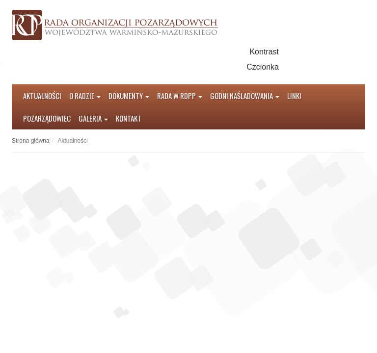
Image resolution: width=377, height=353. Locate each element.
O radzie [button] (85, 95)
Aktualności (42, 95)
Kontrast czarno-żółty (341, 51)
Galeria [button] (93, 118)
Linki (294, 95)
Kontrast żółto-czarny (324, 51)
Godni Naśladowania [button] (244, 95)
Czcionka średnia (308, 67)
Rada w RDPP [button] (179, 95)
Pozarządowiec (47, 118)
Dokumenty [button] (128, 95)
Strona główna (31, 140)
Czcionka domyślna (291, 67)
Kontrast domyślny (291, 51)
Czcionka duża (324, 67)
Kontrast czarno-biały (308, 51)
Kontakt (128, 118)
